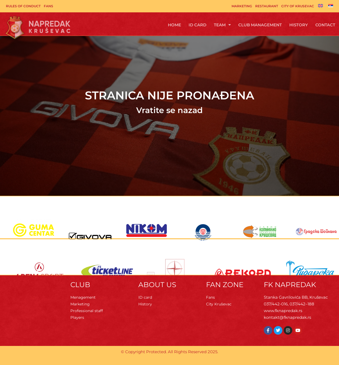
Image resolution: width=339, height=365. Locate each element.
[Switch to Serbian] (331, 5)
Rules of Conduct (23, 6)
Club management (260, 24)
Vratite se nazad (169, 110)
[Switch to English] (320, 5)
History (298, 24)
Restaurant (266, 6)
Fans (48, 6)
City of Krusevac (297, 6)
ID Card (197, 24)
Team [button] (222, 25)
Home (174, 24)
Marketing (242, 6)
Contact (325, 24)
